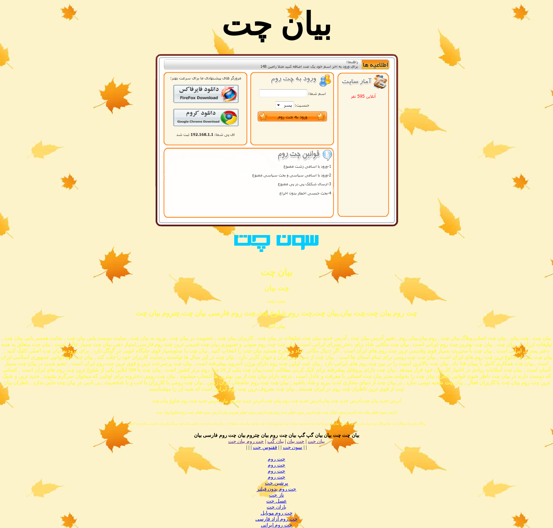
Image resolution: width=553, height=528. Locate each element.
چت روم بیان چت (246, 441)
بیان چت (316, 441)
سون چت (276, 300)
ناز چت (276, 495)
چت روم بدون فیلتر (277, 489)
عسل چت (276, 501)
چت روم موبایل (277, 513)
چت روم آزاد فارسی (276, 519)
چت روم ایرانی (276, 525)
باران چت (276, 507)
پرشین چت (276, 483)
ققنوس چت (265, 447)
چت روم (276, 459)
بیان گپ (275, 441)
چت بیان (295, 441)
